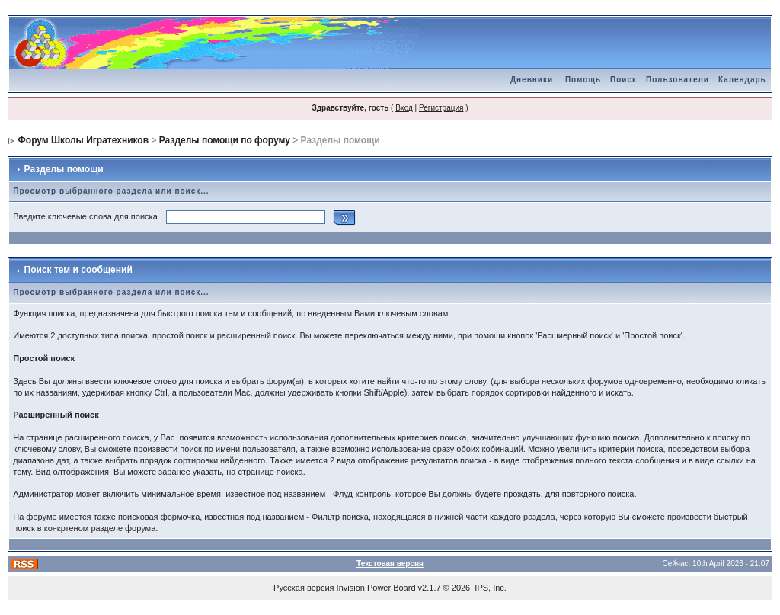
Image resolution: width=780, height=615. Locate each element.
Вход (404, 108)
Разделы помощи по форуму (224, 140)
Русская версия (303, 587)
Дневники (531, 79)
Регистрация (441, 108)
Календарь (742, 79)
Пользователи (677, 79)
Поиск (623, 79)
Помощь (583, 79)
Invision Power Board (376, 587)
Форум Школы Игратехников (83, 140)
